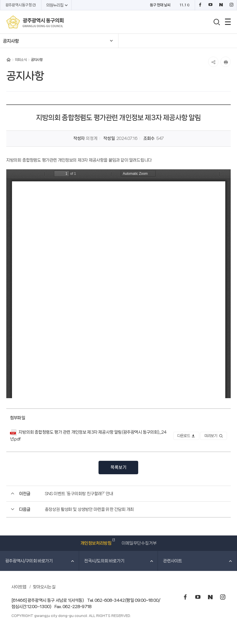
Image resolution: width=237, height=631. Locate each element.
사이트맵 (19, 587)
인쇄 (225, 62)
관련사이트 (198, 560)
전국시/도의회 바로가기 (119, 560)
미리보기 (213, 436)
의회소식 (21, 59)
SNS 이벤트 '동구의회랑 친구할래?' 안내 (79, 493)
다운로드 (186, 436)
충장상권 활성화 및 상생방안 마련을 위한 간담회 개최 (89, 509)
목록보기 (118, 467)
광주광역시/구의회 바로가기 (40, 560)
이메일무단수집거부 (139, 543)
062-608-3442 (110, 600)
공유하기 (213, 62)
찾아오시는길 (44, 587)
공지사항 (11, 41)
